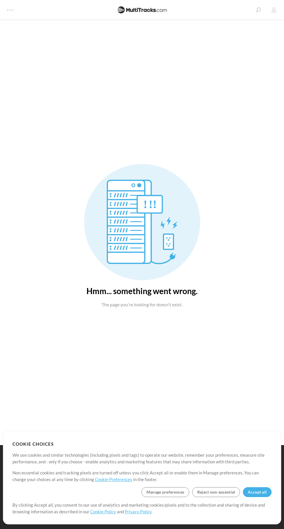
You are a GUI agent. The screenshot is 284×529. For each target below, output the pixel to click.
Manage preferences (165, 492)
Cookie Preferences (113, 479)
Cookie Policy (103, 511)
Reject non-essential (216, 492)
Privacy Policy (138, 511)
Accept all (257, 492)
